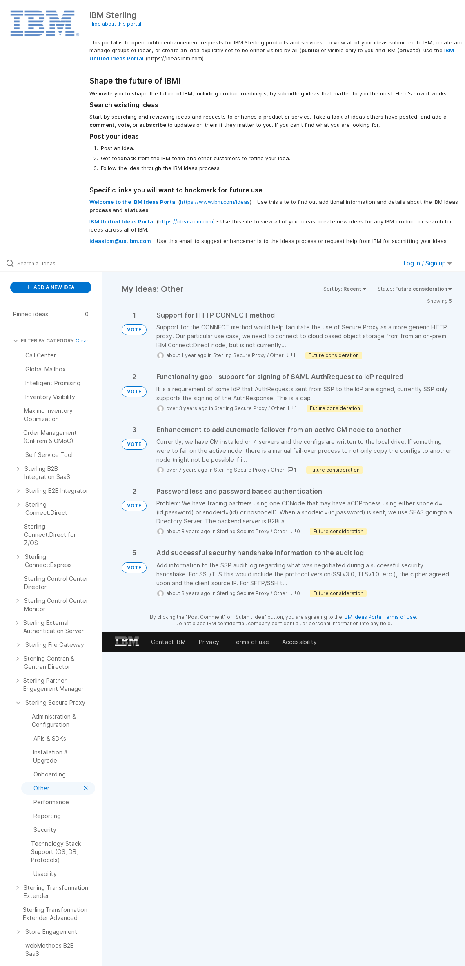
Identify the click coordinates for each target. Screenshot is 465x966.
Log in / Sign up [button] (428, 263)
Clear (82, 340)
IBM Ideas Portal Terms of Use (379, 617)
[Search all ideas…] (57, 263)
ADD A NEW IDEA (51, 287)
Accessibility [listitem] (299, 641)
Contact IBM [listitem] (168, 641)
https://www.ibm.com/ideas (215, 201)
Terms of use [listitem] (250, 641)
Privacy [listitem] (209, 641)
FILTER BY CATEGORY (43, 340)
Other (277, 355)
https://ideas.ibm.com (185, 221)
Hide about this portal (115, 24)
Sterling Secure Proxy (239, 355)
